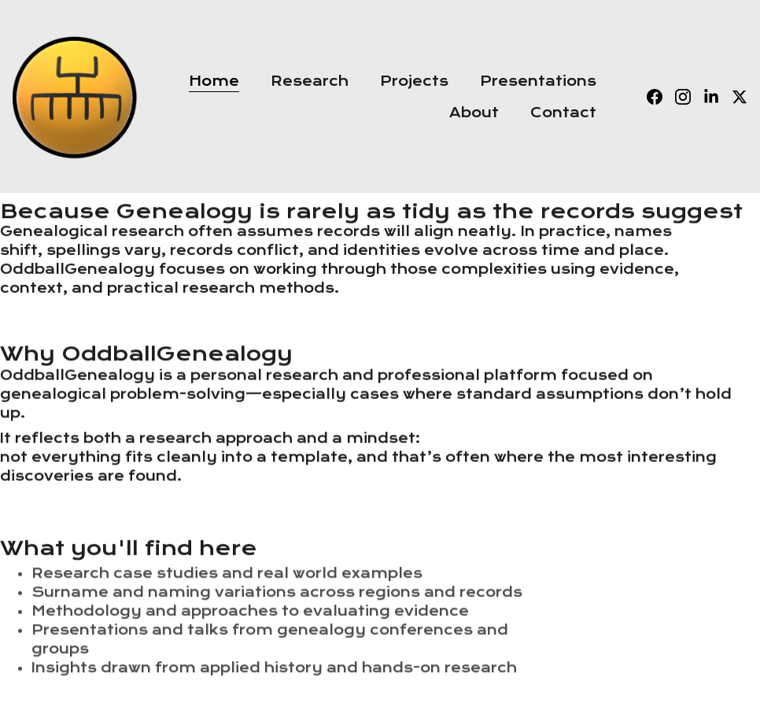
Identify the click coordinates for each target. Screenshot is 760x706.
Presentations (538, 81)
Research (310, 81)
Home (214, 81)
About (474, 112)
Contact (563, 112)
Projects (414, 81)
